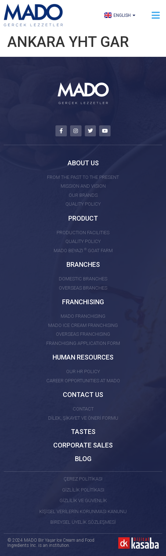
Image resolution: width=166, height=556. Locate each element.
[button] (155, 15)
